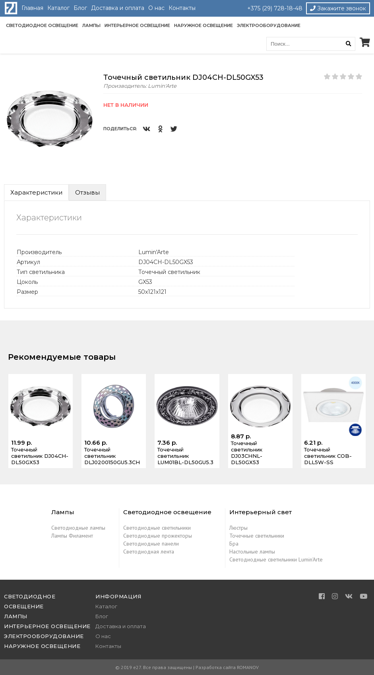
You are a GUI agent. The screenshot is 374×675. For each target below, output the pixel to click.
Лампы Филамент (72, 535)
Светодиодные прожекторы (157, 535)
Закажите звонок (338, 8)
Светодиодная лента (148, 551)
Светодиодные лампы (78, 527)
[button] (88, 80)
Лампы (91, 25)
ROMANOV (248, 667)
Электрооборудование (268, 25)
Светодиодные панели (151, 543)
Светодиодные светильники (157, 527)
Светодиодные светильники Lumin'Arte (276, 559)
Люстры (238, 527)
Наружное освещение (203, 25)
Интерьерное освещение (137, 25)
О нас (156, 8)
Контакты (182, 8)
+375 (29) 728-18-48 (274, 8)
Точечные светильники (256, 535)
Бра (233, 543)
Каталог (58, 8)
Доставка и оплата (117, 8)
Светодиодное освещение (42, 25)
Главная (32, 8)
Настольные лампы (252, 551)
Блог (80, 8)
